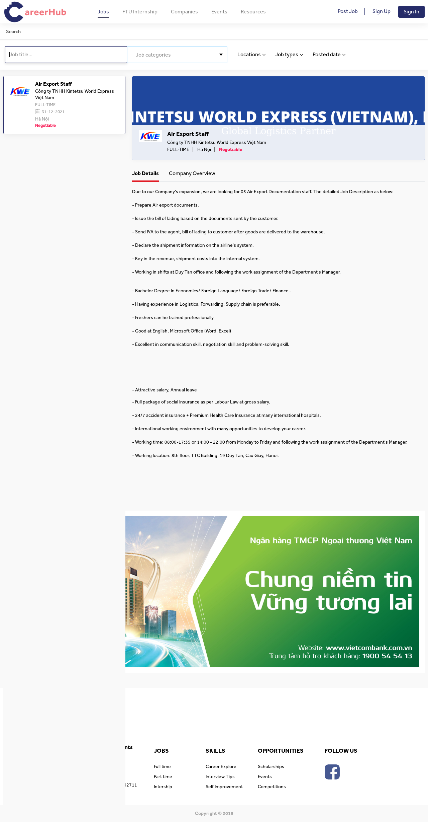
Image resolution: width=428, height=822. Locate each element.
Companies (184, 11)
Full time (162, 766)
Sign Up (381, 11)
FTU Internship (139, 11)
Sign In (411, 11)
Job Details (145, 173)
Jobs (103, 11)
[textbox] (177, 55)
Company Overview (192, 173)
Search (13, 31)
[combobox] (177, 54)
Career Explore (221, 766)
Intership (163, 786)
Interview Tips (220, 776)
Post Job (348, 11)
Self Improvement (224, 786)
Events (219, 11)
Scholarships (271, 766)
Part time (163, 776)
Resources (253, 11)
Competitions (272, 786)
